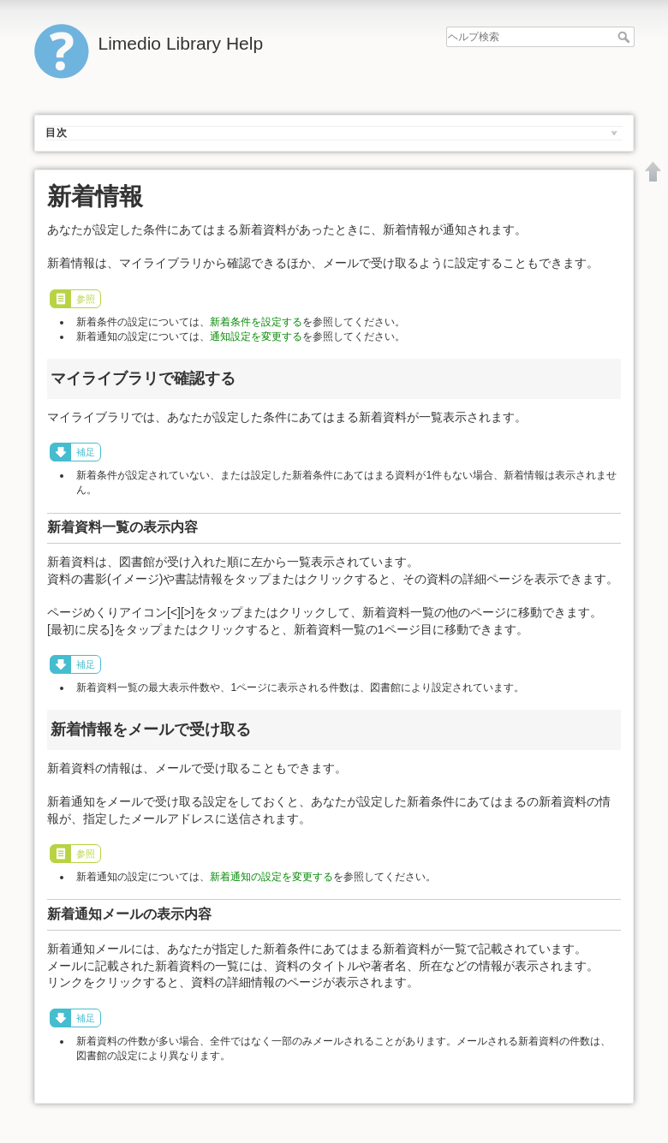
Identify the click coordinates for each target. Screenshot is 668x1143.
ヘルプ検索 (625, 37)
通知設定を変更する (256, 336)
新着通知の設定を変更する (271, 877)
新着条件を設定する (256, 322)
